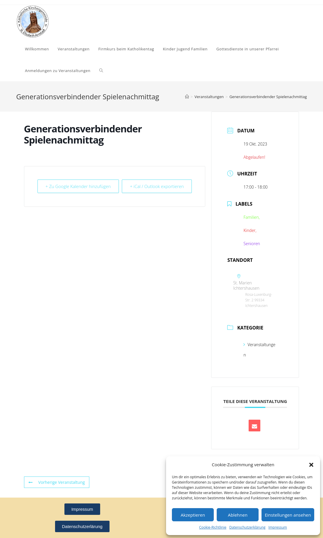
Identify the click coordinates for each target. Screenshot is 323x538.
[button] (311, 465)
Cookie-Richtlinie (212, 527)
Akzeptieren (193, 515)
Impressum (278, 527)
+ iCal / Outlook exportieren (177, 190)
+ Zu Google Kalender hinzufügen (63, 190)
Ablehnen (237, 515)
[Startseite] (187, 96)
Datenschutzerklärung (247, 527)
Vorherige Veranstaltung (56, 482)
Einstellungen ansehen (288, 515)
